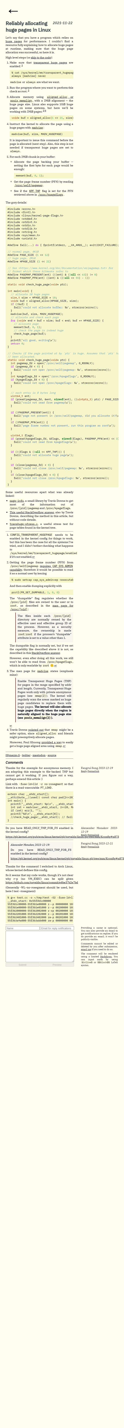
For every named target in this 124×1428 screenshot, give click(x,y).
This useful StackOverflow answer (32, 512)
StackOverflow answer (46, 653)
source (52, 755)
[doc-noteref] (22, 66)
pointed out (36, 729)
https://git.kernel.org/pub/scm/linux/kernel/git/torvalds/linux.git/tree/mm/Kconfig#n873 (62, 836)
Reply (84, 771)
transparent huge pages (50, 62)
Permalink (93, 771)
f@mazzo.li (13, 755)
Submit (22, 964)
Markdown (106, 956)
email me (86, 949)
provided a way (51, 742)
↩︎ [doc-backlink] (33, 556)
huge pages (14, 41)
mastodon (39, 755)
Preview (57, 964)
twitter (26, 755)
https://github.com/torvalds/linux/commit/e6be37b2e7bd (42, 882)
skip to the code (41, 57)
